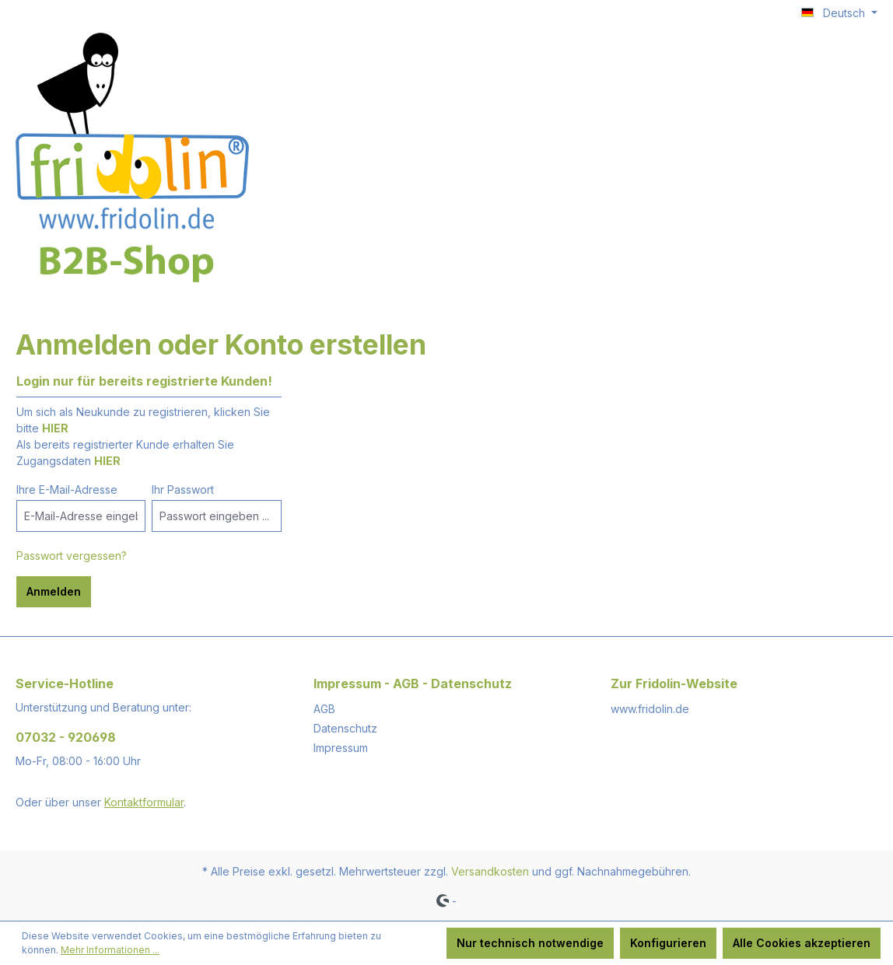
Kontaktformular (144, 802)
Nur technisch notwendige (530, 942)
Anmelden (53, 591)
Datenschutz (345, 728)
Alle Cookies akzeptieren (801, 942)
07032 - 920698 (66, 737)
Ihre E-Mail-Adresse (66, 489)
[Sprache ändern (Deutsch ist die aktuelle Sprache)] (839, 13)
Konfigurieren (668, 942)
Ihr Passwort (183, 489)
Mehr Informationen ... (110, 950)
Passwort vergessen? (71, 555)
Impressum (340, 747)
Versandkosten (490, 871)
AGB (324, 708)
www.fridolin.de (650, 708)
